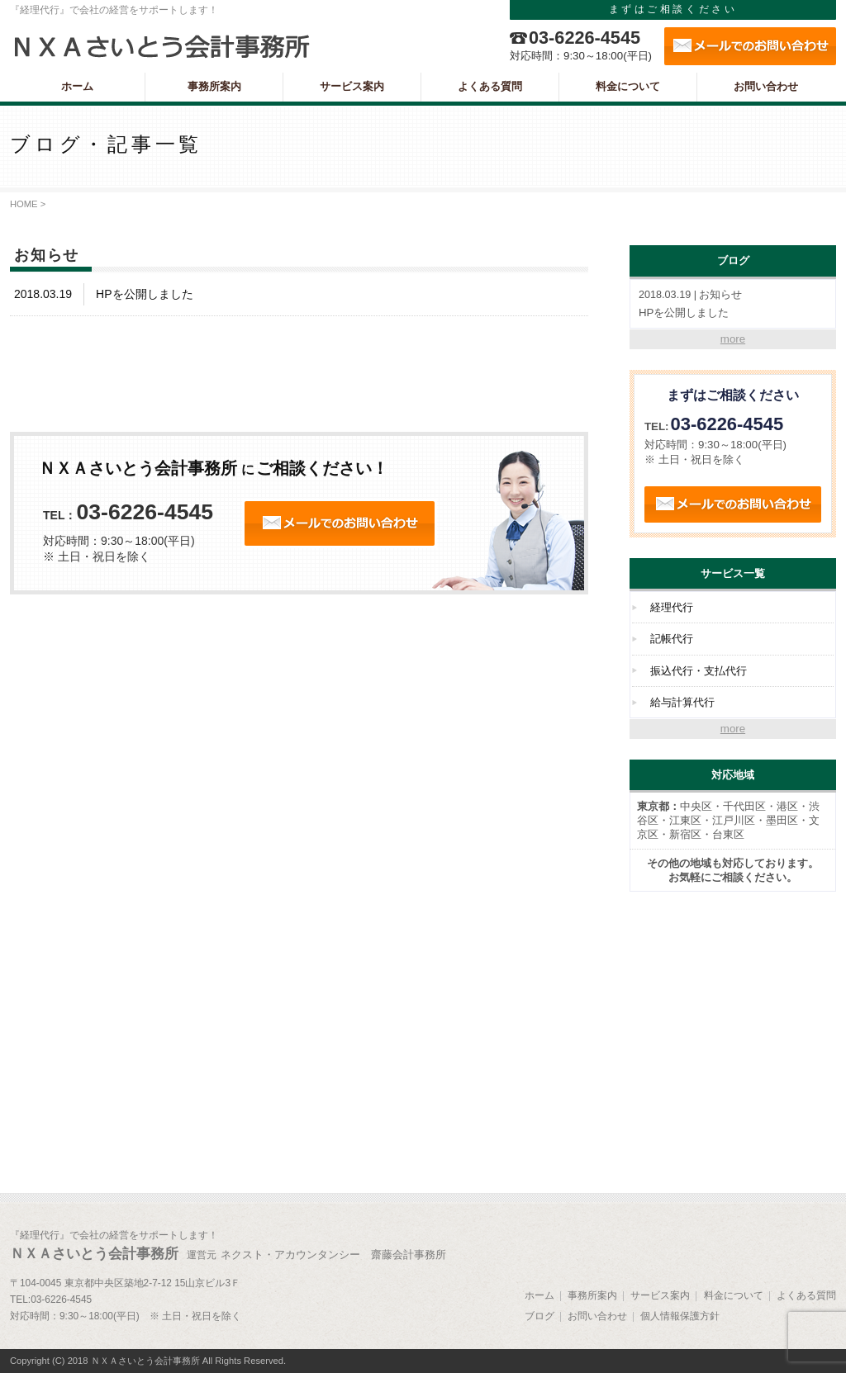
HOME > (27, 204)
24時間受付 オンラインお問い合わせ (340, 523)
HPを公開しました (733, 303)
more (732, 339)
